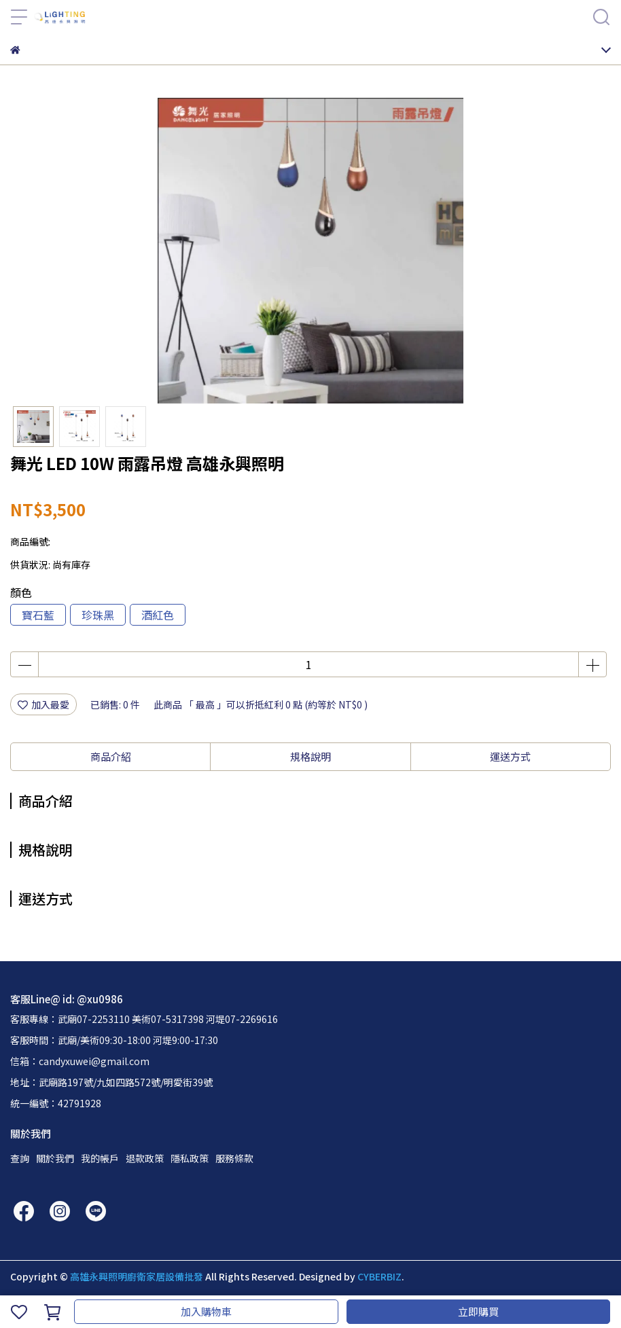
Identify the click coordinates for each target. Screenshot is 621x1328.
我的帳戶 (100, 1158)
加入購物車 (206, 1311)
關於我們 (55, 1158)
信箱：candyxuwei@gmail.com (79, 1061)
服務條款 (234, 1158)
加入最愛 (43, 704)
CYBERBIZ (379, 1276)
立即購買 (478, 1311)
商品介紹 (110, 756)
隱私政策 (190, 1158)
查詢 (19, 1158)
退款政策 (145, 1158)
